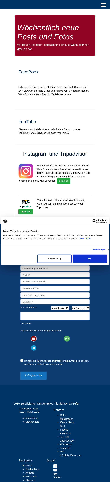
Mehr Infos (85, 239)
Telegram (65, 448)
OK (89, 259)
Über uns (30, 480)
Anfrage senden (33, 375)
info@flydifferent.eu (70, 455)
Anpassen (54, 259)
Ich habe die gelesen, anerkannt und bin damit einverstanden (56, 362)
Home (28, 465)
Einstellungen (99, 250)
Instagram (64, 181)
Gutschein (30, 476)
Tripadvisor (25, 211)
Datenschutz (32, 421)
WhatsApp (65, 444)
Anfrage (29, 472)
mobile (57, 477)
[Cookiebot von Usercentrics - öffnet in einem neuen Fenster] (94, 221)
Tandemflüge (32, 469)
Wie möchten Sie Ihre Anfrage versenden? (41, 330)
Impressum (31, 418)
